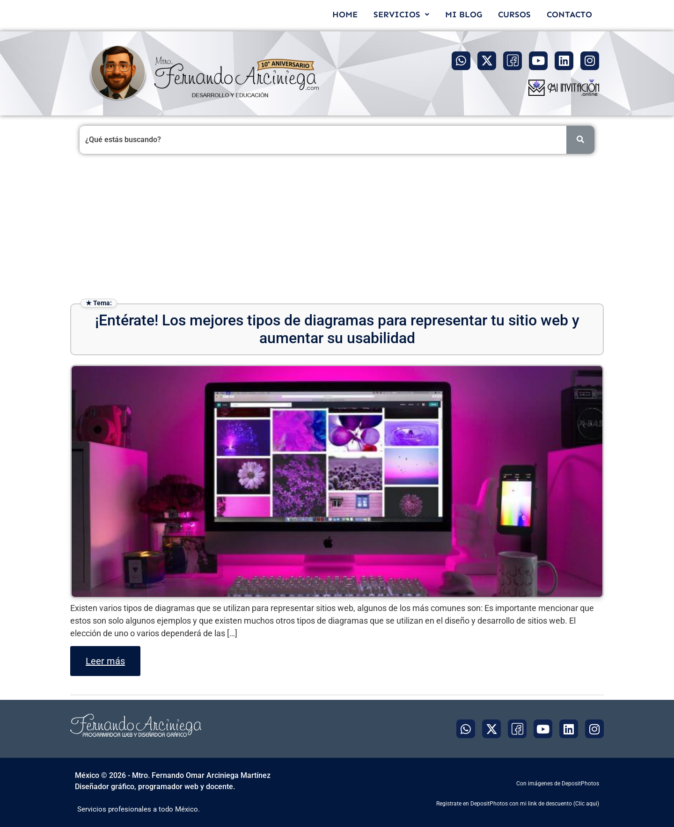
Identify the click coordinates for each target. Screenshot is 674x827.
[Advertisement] (337, 228)
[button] (401, 14)
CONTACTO (569, 14)
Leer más (105, 661)
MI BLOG (463, 14)
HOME (345, 14)
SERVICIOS (401, 14)
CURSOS (514, 14)
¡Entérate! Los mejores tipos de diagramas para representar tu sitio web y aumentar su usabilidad (337, 329)
